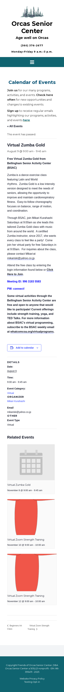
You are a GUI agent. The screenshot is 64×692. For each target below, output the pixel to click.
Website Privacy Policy (32, 678)
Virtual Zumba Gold (18, 484)
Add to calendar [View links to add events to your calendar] (25, 347)
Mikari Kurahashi (16, 401)
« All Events (15, 126)
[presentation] (31, 462)
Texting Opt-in (32, 681)
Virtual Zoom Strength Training (25, 539)
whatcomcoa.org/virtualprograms (32, 331)
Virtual (10, 393)
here (26, 120)
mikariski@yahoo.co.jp (20, 258)
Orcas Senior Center (32, 27)
